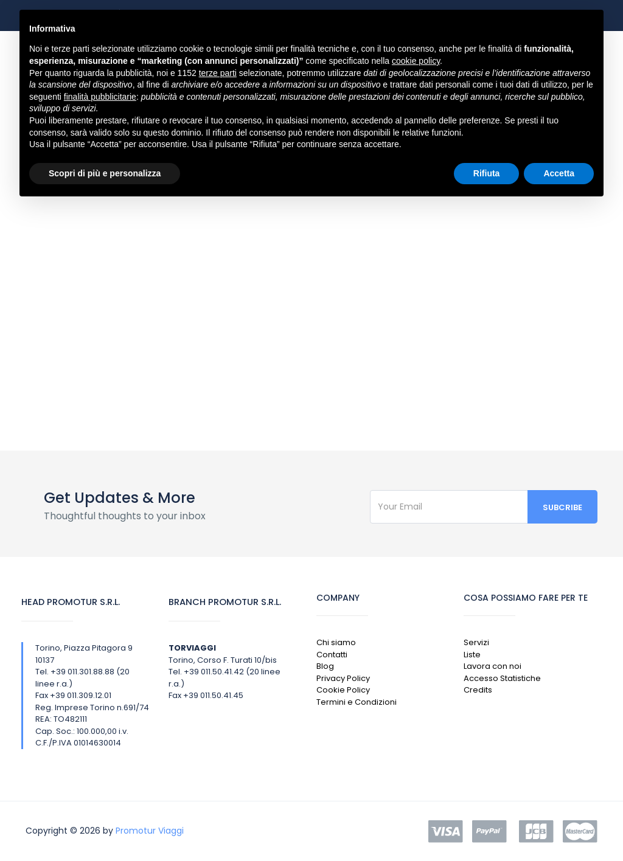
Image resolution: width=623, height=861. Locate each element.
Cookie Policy (343, 690)
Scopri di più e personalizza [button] (105, 173)
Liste (472, 654)
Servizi (476, 642)
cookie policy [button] (416, 61)
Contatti (331, 654)
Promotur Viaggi (150, 831)
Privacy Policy (343, 678)
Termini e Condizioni (356, 702)
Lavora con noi (492, 666)
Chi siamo (336, 642)
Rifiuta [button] (486, 173)
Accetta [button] (558, 173)
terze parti (218, 73)
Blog (325, 666)
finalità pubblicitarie (100, 97)
